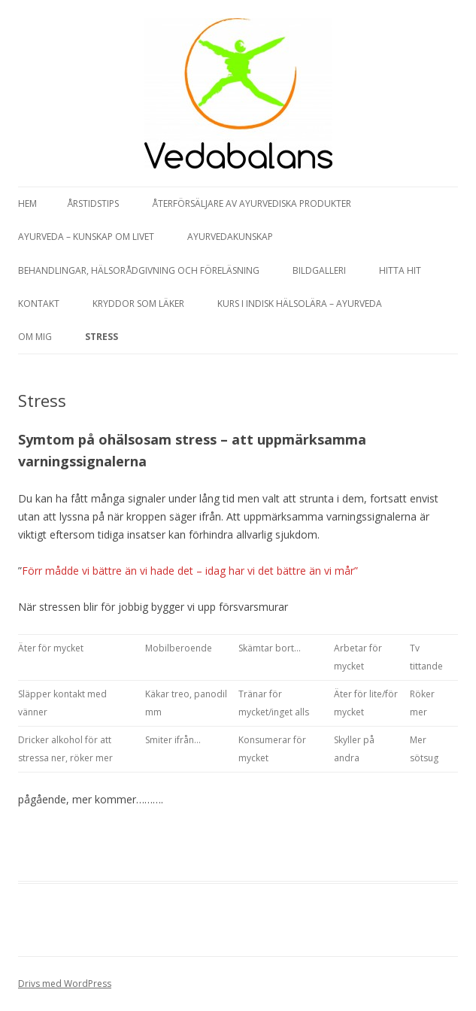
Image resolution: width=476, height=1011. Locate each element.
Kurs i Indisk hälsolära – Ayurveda (299, 303)
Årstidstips (93, 203)
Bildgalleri (319, 270)
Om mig (35, 336)
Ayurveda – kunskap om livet (86, 236)
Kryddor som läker (138, 303)
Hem (27, 203)
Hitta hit (400, 270)
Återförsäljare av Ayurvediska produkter (251, 203)
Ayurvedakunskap (230, 236)
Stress (101, 336)
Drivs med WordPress (64, 983)
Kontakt (38, 303)
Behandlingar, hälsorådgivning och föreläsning (138, 270)
